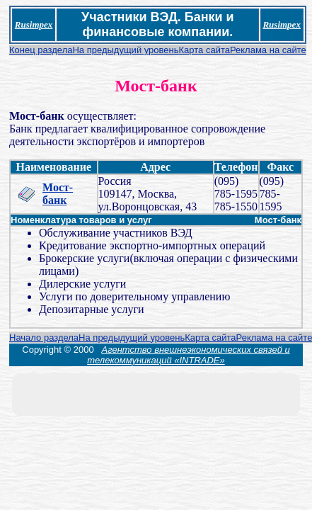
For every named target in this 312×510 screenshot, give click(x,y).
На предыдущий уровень (125, 50)
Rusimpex (33, 24)
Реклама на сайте (268, 50)
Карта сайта (204, 50)
